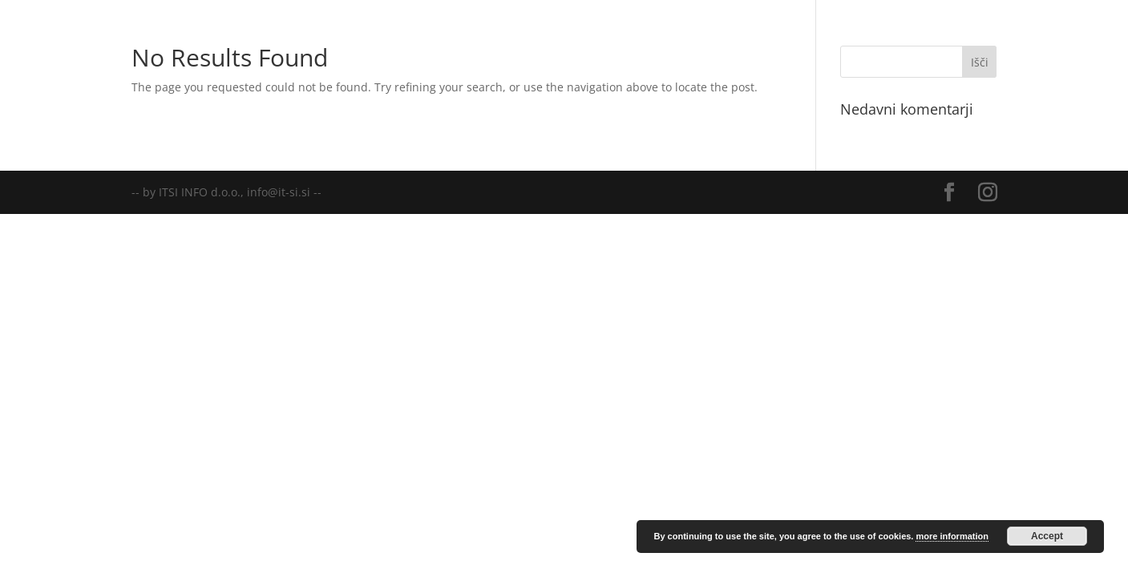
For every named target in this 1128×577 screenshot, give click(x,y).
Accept (1047, 536)
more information (952, 536)
